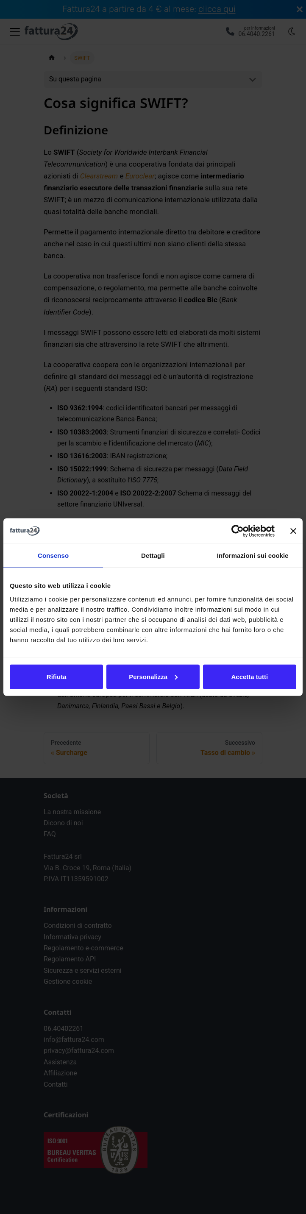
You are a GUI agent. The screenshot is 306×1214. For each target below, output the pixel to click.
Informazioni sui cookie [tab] (253, 555)
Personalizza (153, 676)
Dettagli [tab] (153, 555)
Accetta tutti (249, 676)
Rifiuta (57, 676)
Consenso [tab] (53, 555)
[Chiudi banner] (293, 531)
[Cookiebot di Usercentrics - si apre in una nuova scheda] (237, 531)
